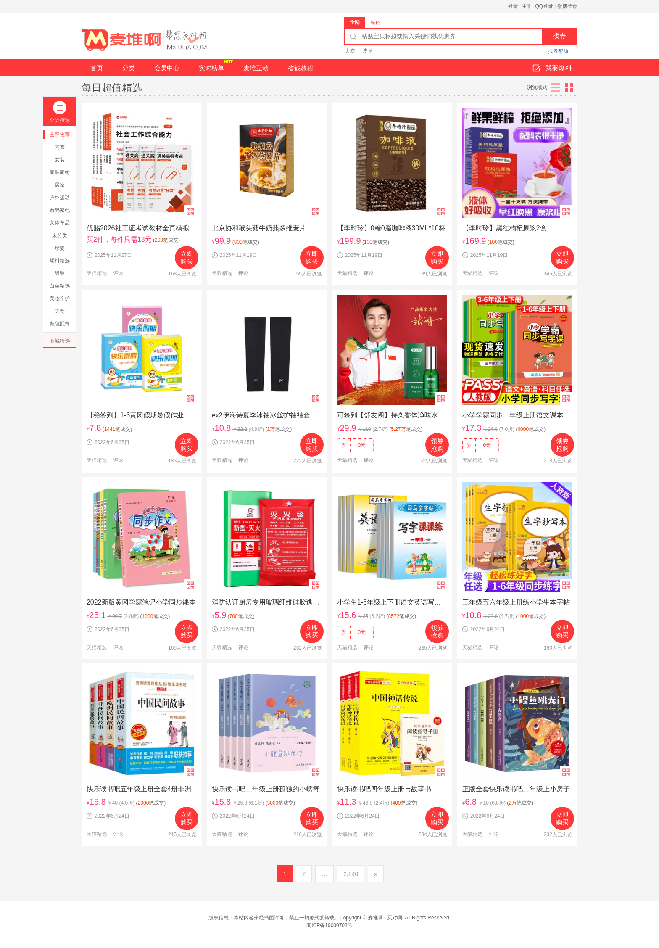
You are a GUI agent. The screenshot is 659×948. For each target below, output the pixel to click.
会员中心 (166, 67)
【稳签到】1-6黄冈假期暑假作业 (135, 415)
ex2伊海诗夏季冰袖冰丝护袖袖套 (261, 415)
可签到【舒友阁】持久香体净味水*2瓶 (392, 415)
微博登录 (567, 6)
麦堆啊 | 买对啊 (385, 918)
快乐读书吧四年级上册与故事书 (384, 788)
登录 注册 (519, 6)
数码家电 (60, 210)
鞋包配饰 (60, 324)
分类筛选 (60, 112)
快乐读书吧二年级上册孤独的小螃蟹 (265, 788)
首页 (96, 67)
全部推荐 (60, 134)
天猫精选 (97, 273)
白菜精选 (60, 286)
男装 (60, 273)
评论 (118, 273)
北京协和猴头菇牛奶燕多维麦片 (259, 228)
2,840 (350, 874)
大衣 (350, 51)
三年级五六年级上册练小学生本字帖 (516, 602)
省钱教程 (300, 67)
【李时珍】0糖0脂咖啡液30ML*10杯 (391, 228)
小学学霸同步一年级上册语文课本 (512, 415)
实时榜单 (215, 65)
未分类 (59, 235)
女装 (60, 160)
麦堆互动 (256, 67)
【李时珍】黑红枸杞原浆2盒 (504, 228)
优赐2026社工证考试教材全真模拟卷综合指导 (142, 228)
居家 (60, 185)
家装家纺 (60, 172)
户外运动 (60, 198)
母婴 (60, 248)
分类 (128, 67)
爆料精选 (60, 261)
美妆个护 (60, 298)
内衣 (60, 147)
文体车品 (60, 223)
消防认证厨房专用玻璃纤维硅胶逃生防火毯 (267, 602)
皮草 (368, 51)
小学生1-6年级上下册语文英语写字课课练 (392, 602)
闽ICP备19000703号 (329, 925)
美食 (60, 311)
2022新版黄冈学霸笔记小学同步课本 (141, 602)
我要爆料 (552, 68)
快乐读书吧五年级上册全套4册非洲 (139, 788)
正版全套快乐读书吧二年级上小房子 (516, 788)
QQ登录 (544, 6)
